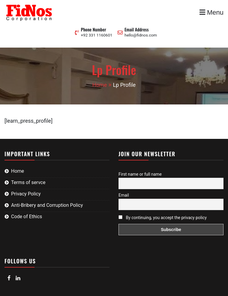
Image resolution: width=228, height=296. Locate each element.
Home (17, 171)
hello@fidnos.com (140, 35)
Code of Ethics (26, 216)
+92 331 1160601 (96, 35)
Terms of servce (28, 182)
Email (123, 195)
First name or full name (140, 174)
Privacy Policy (26, 194)
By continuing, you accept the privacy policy (162, 217)
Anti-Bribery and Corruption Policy (47, 205)
